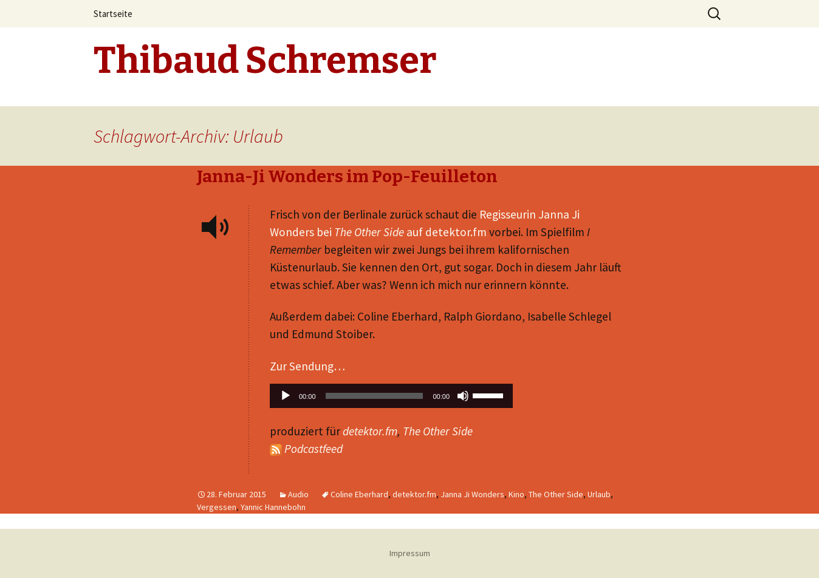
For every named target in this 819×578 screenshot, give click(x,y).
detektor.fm (370, 431)
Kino (516, 494)
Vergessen (216, 506)
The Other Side (438, 431)
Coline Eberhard (359, 494)
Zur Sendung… (307, 366)
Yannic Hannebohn (273, 506)
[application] (391, 399)
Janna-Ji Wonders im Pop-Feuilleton (347, 176)
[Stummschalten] (463, 396)
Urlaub (599, 494)
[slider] (374, 396)
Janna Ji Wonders (472, 494)
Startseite (113, 13)
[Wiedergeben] (285, 396)
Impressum (409, 553)
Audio (298, 494)
